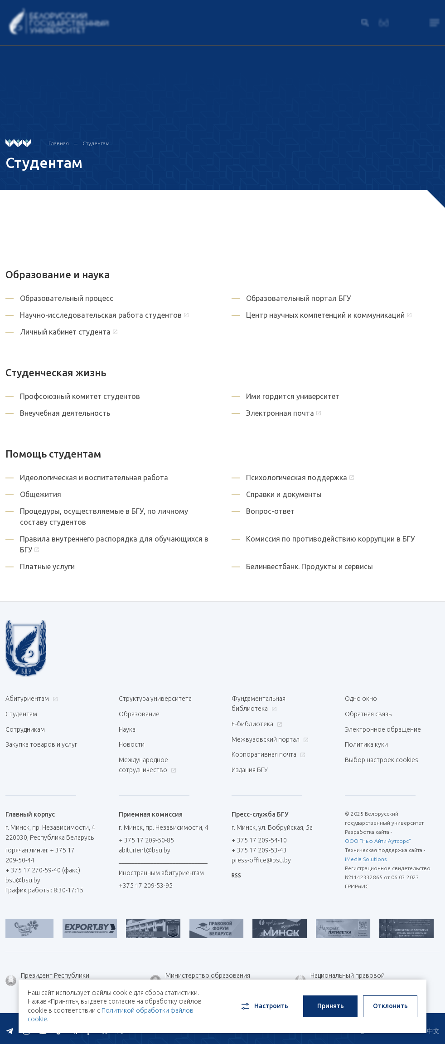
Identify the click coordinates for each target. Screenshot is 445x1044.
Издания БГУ (250, 766)
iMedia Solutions (366, 855)
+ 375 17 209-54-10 (259, 836)
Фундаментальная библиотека (258, 703)
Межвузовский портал (269, 737)
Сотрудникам (25, 727)
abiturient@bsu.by (144, 846)
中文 (433, 1026)
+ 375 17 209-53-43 (259, 846)
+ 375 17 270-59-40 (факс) (42, 866)
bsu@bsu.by (22, 876)
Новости (132, 742)
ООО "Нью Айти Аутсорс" (378, 837)
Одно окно (361, 698)
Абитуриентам (30, 698)
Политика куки (366, 742)
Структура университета (155, 698)
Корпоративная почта (267, 752)
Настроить (264, 1006)
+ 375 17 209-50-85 (146, 836)
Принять (330, 1006)
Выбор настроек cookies (381, 756)
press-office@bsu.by (261, 856)
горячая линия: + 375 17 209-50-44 (40, 851)
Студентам (21, 713)
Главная (58, 143)
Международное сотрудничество (147, 761)
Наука (127, 727)
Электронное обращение (383, 727)
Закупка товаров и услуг (41, 742)
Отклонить (390, 1006)
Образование (139, 713)
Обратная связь (368, 713)
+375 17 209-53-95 (146, 881)
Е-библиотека (256, 723)
